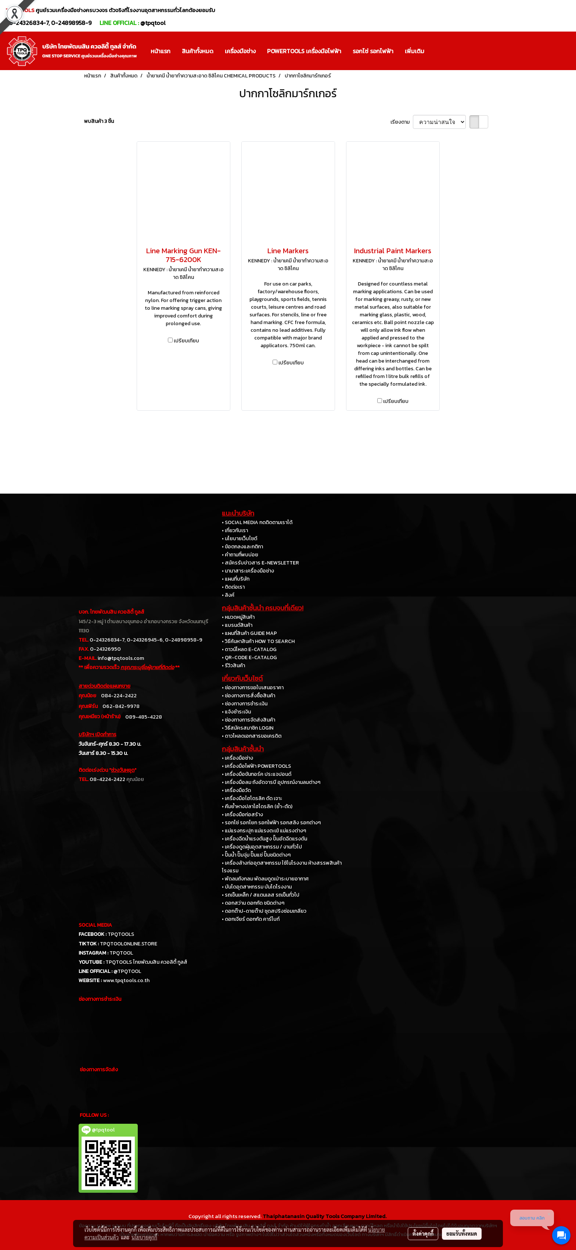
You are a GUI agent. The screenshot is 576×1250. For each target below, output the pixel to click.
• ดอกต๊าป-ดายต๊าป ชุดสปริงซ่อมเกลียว (264, 911)
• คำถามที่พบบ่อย (240, 555)
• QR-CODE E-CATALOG (249, 657)
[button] (436, 51)
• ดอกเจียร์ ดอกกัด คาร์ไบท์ (251, 919)
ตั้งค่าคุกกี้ (423, 1233)
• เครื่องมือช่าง (237, 758)
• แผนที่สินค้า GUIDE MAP (249, 633)
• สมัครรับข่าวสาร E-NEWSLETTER (260, 563)
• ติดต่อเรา (233, 587)
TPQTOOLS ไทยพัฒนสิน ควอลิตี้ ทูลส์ (146, 962)
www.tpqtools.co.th (126, 980)
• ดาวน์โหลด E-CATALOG (249, 649)
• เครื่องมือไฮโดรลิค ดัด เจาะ (252, 798)
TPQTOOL (121, 953)
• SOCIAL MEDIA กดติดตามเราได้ (257, 522)
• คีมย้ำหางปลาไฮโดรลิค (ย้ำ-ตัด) (257, 806)
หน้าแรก (160, 51)
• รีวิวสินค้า (233, 665)
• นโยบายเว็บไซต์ (239, 538)
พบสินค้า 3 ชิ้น (99, 121)
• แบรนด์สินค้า (237, 625)
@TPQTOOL (127, 971)
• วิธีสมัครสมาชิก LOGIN (247, 728)
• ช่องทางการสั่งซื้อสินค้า (248, 696)
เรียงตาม (401, 122)
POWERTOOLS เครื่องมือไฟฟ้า (304, 51)
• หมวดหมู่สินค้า (238, 617)
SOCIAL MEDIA (95, 925)
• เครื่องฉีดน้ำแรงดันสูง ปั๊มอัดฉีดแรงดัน (264, 839)
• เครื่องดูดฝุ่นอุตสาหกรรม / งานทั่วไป (262, 847)
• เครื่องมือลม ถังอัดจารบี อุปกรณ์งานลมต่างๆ (271, 782)
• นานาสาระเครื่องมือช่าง (248, 571)
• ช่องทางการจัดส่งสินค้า (248, 720)
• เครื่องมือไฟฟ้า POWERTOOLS (256, 766)
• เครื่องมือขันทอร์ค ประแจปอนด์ (256, 774)
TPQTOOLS (121, 934)
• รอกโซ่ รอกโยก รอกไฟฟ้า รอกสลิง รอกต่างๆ (271, 822)
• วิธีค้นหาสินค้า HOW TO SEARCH (258, 641)
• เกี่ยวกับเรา (235, 530)
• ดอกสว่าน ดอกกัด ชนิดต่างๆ (253, 903)
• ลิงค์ (228, 595)
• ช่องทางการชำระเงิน (244, 704)
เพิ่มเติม (414, 51)
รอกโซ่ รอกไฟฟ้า (373, 51)
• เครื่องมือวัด (236, 790)
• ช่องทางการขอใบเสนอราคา (253, 687)
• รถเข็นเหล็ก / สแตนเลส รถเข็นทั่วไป (260, 895)
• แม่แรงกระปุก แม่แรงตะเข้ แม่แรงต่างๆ (264, 831)
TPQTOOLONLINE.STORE (128, 944)
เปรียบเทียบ (186, 341)
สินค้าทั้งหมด (197, 51)
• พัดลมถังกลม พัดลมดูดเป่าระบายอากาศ (265, 879)
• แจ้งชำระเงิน (236, 712)
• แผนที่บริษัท (235, 579)
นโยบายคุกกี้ (144, 1237)
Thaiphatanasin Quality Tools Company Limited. (324, 1216)
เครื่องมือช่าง (240, 51)
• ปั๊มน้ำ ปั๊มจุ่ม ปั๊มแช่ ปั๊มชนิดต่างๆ (256, 855)
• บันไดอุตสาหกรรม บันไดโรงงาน (257, 887)
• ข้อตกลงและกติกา (242, 546)
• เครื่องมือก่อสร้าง (242, 814)
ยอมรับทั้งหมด (461, 1233)
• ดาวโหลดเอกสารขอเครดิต (251, 736)
